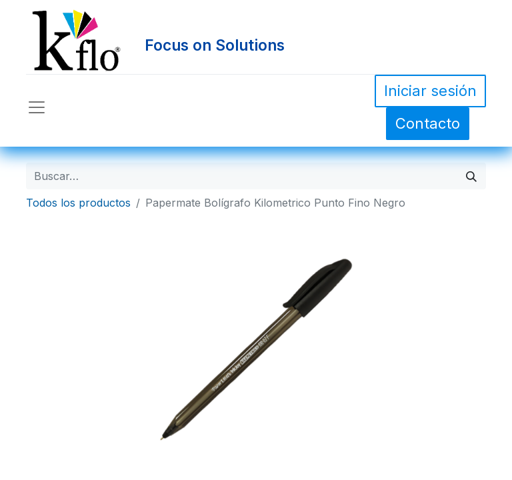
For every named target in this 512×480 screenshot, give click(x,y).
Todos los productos (78, 202)
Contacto (427, 123)
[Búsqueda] (471, 176)
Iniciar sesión (430, 90)
